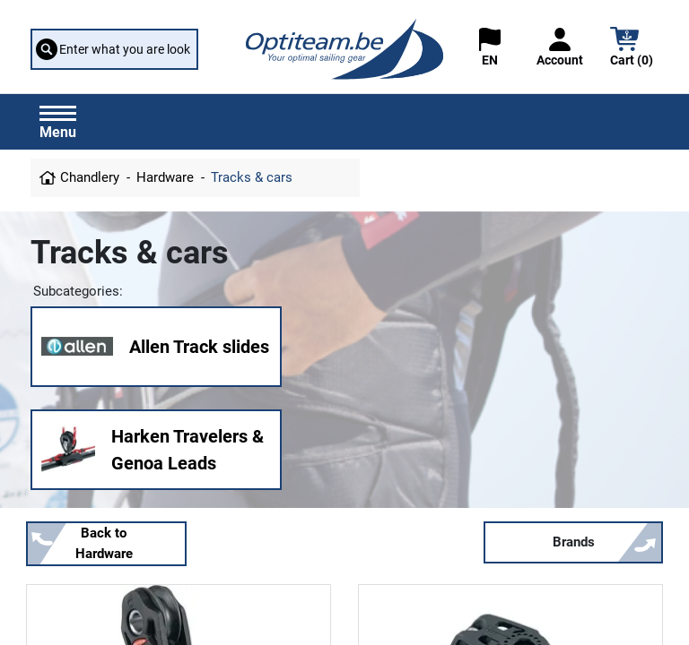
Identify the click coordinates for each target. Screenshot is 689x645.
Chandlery (89, 177)
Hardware (165, 177)
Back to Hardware (104, 543)
